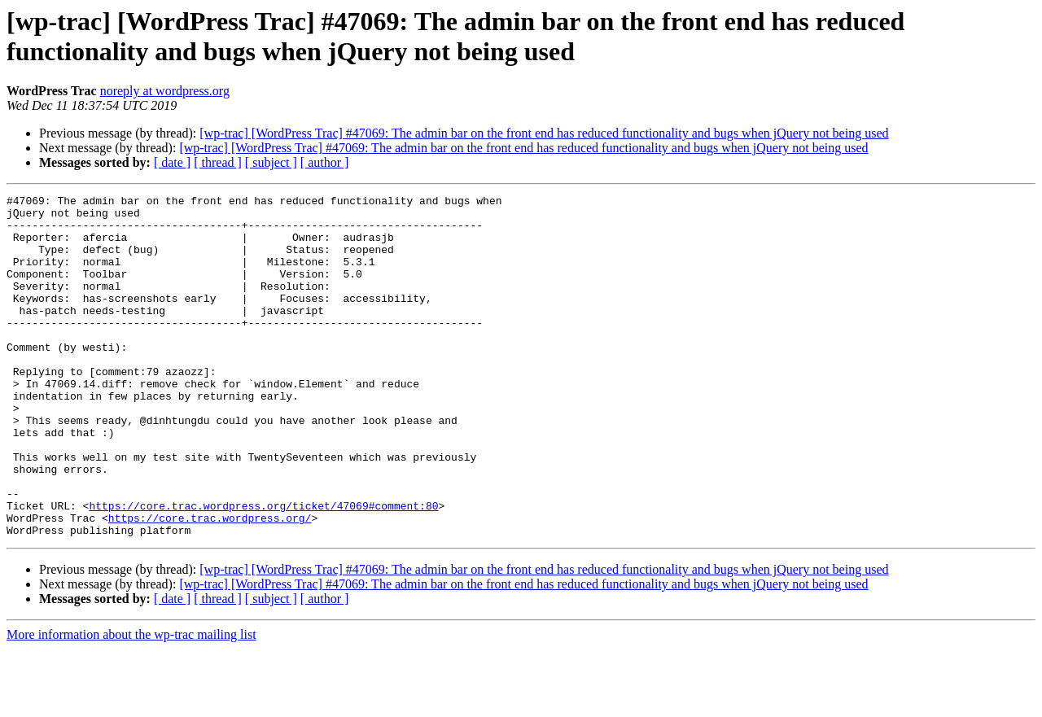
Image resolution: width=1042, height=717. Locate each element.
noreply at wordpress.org (165, 91)
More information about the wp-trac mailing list (131, 703)
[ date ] (172, 162)
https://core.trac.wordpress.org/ (210, 583)
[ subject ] (271, 162)
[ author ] (324, 162)
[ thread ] (218, 162)
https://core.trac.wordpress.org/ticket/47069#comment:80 (263, 569)
